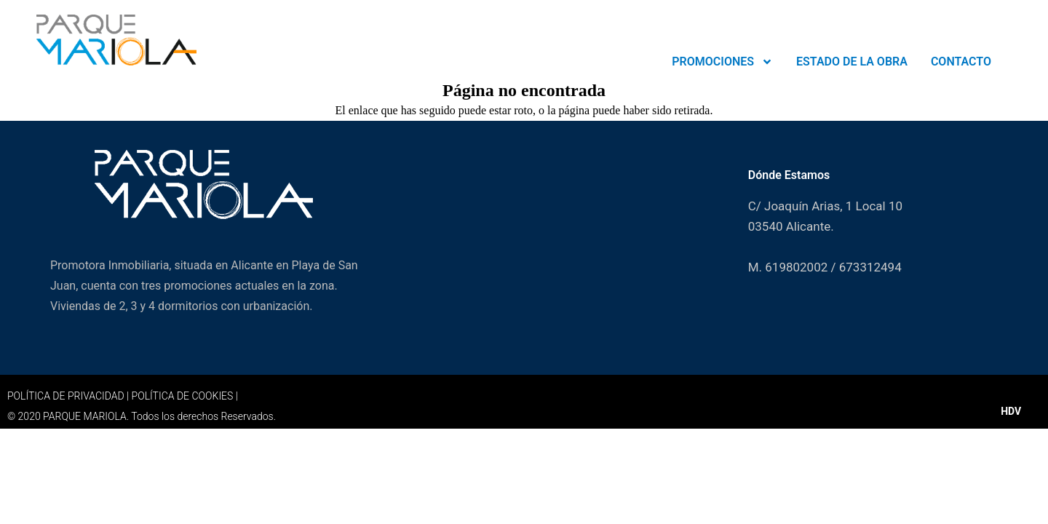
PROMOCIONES (722, 62)
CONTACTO (961, 61)
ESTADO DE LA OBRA (852, 61)
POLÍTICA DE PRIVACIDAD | (69, 396)
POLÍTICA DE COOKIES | (185, 396)
